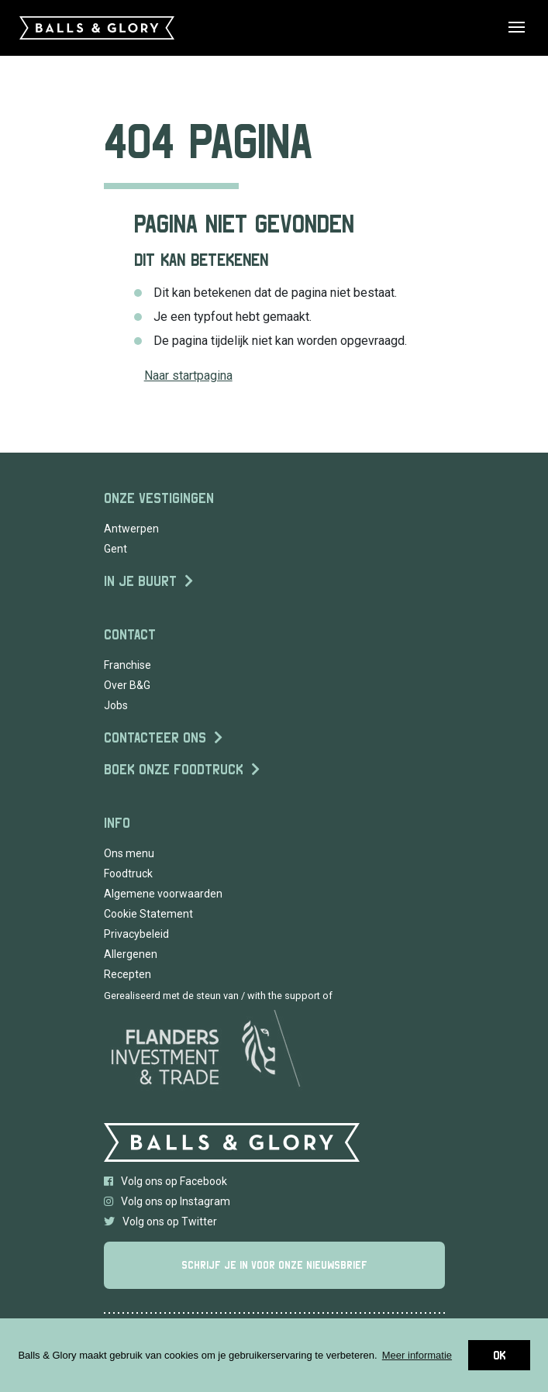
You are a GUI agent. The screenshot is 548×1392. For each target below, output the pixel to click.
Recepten (127, 974)
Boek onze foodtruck (173, 769)
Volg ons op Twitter (160, 1221)
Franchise (127, 665)
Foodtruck (128, 873)
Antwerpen (131, 528)
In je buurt (140, 581)
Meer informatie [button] (417, 1355)
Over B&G (127, 685)
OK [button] (499, 1355)
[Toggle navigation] (526, 28)
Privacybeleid (136, 934)
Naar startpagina (188, 375)
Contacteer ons (155, 737)
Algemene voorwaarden (163, 893)
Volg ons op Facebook (165, 1181)
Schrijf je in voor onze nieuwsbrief (274, 1265)
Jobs (116, 705)
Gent (115, 549)
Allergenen (130, 954)
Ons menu (129, 853)
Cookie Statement (148, 914)
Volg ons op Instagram (167, 1201)
